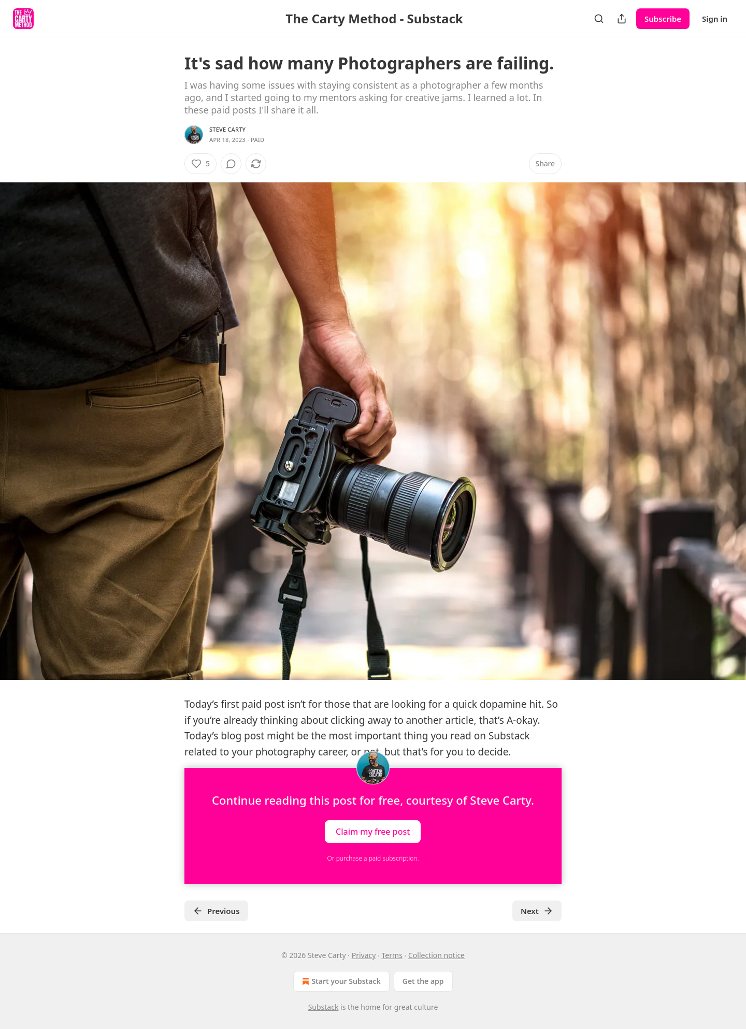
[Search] (599, 18)
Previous (216, 911)
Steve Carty (227, 129)
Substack (323, 1007)
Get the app (423, 981)
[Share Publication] (621, 18)
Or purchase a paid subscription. (373, 858)
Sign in (714, 18)
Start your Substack (340, 981)
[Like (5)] (200, 163)
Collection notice (436, 955)
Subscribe (662, 18)
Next (537, 911)
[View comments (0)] (231, 163)
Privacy (364, 955)
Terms (392, 955)
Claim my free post (373, 831)
